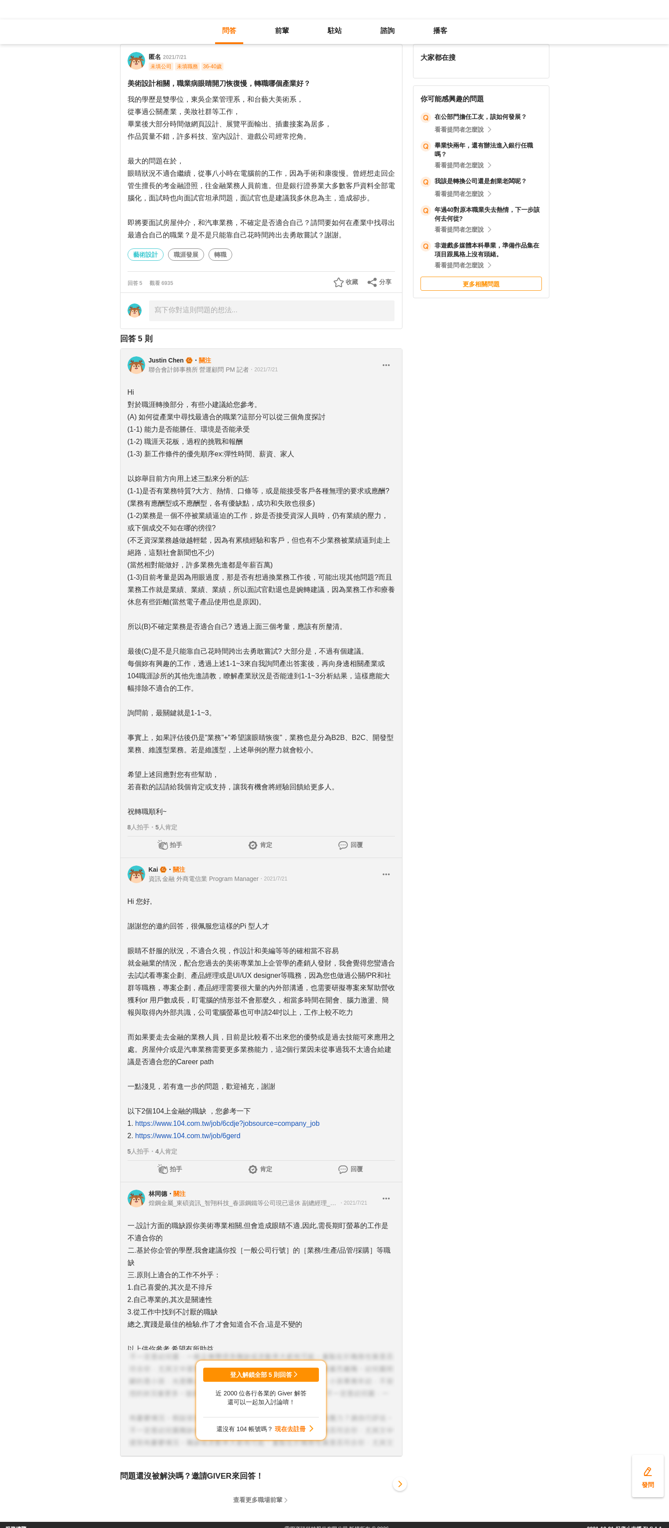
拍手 (176, 844)
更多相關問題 (481, 284)
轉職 (220, 254)
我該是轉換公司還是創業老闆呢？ (481, 181)
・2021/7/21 (263, 369)
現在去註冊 (290, 1428)
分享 (385, 281)
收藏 (352, 281)
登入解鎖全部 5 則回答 (261, 1374)
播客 (440, 30)
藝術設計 (145, 254)
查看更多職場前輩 (257, 1499)
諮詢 (387, 30)
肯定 (266, 844)
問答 (229, 30)
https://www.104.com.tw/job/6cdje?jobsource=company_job (227, 1123)
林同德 (158, 1193)
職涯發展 (186, 254)
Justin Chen (166, 360)
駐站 (335, 30)
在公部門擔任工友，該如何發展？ (481, 116)
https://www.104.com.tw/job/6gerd (187, 1136)
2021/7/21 (174, 57)
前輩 (282, 30)
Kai (153, 869)
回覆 (357, 844)
